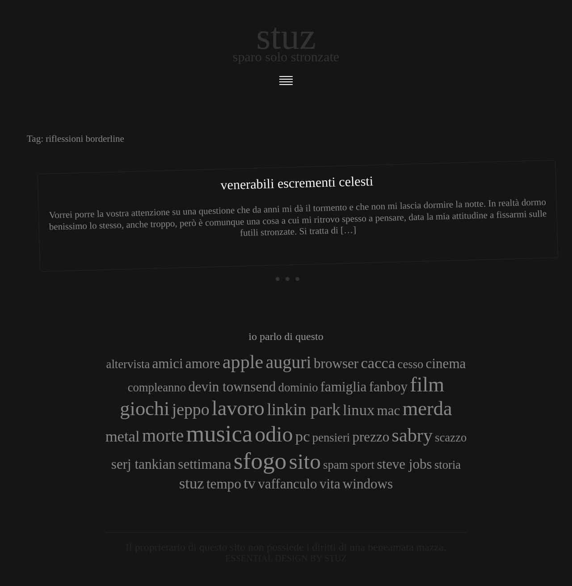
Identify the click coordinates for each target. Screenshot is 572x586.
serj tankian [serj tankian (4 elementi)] (143, 464)
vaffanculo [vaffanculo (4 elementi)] (287, 484)
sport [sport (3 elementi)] (362, 464)
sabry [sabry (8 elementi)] (412, 435)
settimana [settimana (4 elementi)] (204, 464)
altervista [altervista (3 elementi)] (128, 364)
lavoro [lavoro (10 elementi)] (238, 408)
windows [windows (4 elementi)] (368, 484)
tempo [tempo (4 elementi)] (223, 484)
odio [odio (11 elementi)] (274, 434)
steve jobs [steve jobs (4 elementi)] (404, 464)
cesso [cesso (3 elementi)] (411, 364)
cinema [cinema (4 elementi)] (446, 363)
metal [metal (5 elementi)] (122, 436)
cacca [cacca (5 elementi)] (378, 362)
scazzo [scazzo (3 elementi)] (451, 437)
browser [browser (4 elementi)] (336, 363)
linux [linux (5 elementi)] (358, 409)
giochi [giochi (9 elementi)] (144, 408)
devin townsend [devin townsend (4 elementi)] (232, 387)
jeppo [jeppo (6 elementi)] (191, 409)
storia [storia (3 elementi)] (447, 464)
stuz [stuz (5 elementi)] (191, 483)
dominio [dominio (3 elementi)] (298, 387)
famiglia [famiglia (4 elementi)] (343, 387)
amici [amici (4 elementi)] (167, 363)
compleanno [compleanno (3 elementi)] (157, 387)
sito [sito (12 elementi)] (305, 461)
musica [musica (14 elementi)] (219, 433)
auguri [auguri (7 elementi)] (288, 362)
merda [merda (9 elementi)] (427, 408)
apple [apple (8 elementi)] (243, 361)
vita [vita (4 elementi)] (330, 484)
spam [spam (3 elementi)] (335, 464)
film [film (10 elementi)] (427, 384)
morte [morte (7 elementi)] (163, 435)
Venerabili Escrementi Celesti (296, 183)
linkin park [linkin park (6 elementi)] (304, 409)
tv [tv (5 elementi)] (250, 483)
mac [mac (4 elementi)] (388, 410)
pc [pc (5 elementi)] (302, 436)
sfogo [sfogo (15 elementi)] (260, 460)
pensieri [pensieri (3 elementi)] (331, 437)
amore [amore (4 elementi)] (202, 363)
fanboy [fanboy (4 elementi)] (388, 387)
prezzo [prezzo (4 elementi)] (370, 437)
